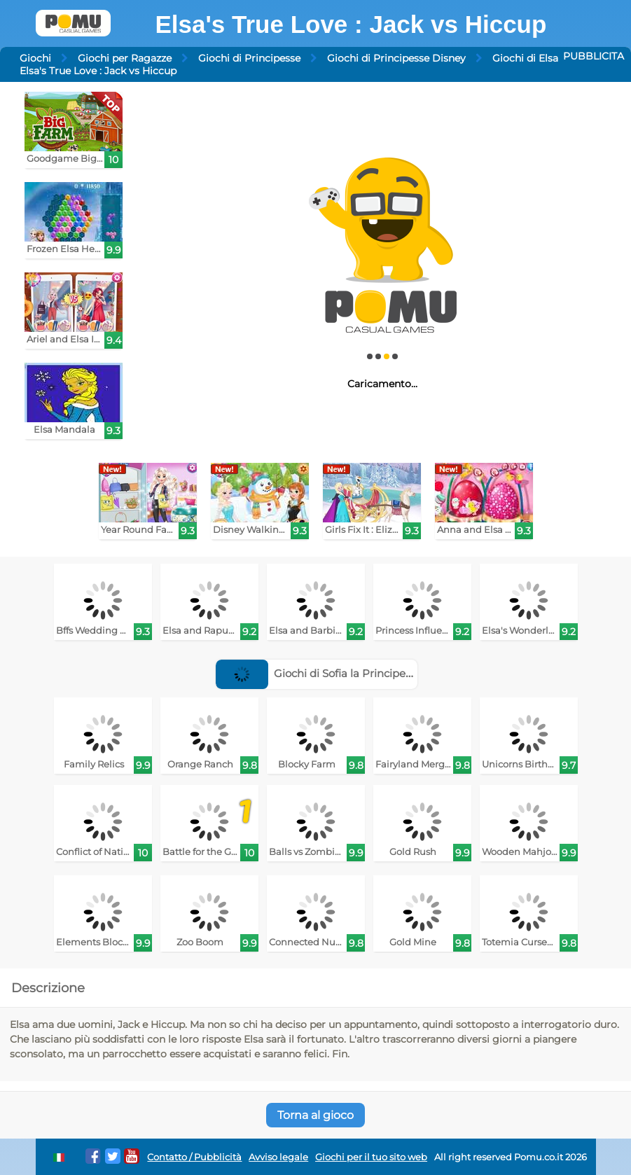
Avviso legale (278, 1157)
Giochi (35, 58)
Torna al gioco (315, 1115)
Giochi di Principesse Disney (396, 58)
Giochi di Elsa (525, 58)
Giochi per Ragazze (125, 58)
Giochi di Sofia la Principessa (319, 673)
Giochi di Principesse (249, 58)
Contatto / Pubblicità (194, 1157)
